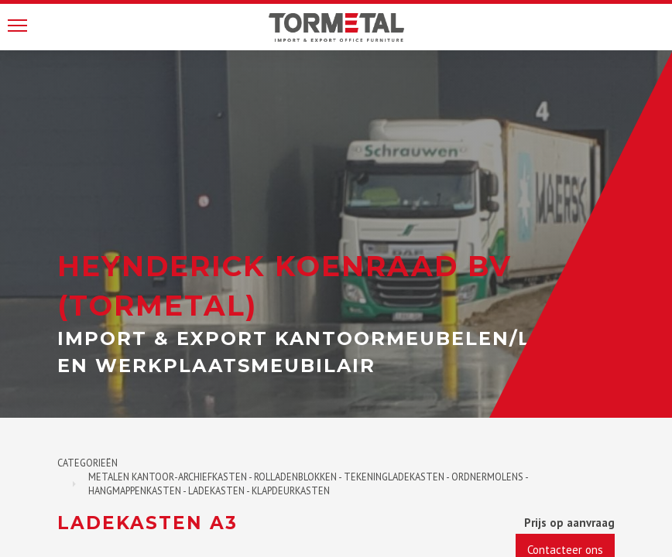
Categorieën (87, 462)
